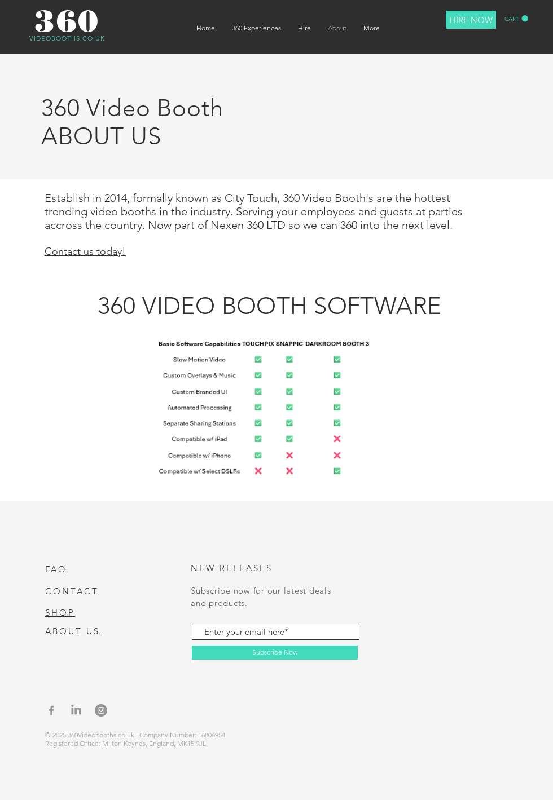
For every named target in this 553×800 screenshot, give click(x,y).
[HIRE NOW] (471, 20)
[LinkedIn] (76, 710)
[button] (516, 18)
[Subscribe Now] (275, 653)
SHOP (60, 612)
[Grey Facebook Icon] (51, 710)
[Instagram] (101, 710)
